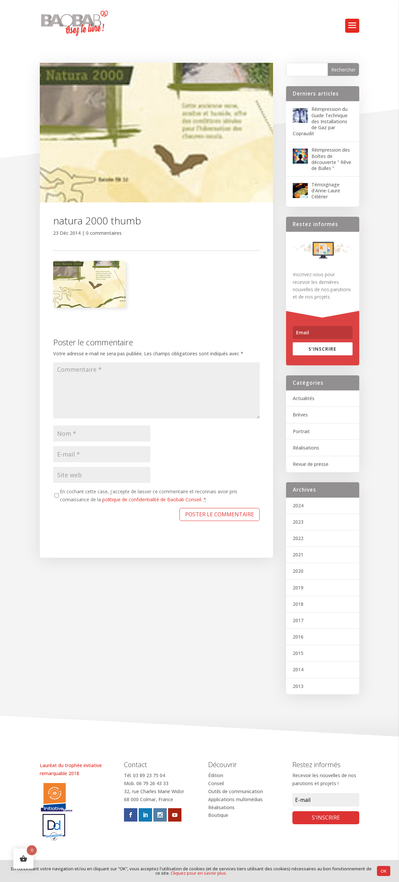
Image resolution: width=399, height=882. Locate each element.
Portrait (301, 431)
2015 (298, 653)
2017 (298, 620)
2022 (298, 538)
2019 (298, 587)
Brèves (300, 414)
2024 (298, 505)
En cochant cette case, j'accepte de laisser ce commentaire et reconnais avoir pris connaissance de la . (148, 495)
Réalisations (306, 448)
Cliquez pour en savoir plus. (199, 873)
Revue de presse (310, 464)
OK (384, 871)
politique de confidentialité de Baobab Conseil (151, 499)
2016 (298, 637)
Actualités (303, 398)
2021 (298, 554)
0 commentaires (104, 233)
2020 (298, 571)
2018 (298, 604)
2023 (298, 522)
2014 (298, 669)
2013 (298, 686)
